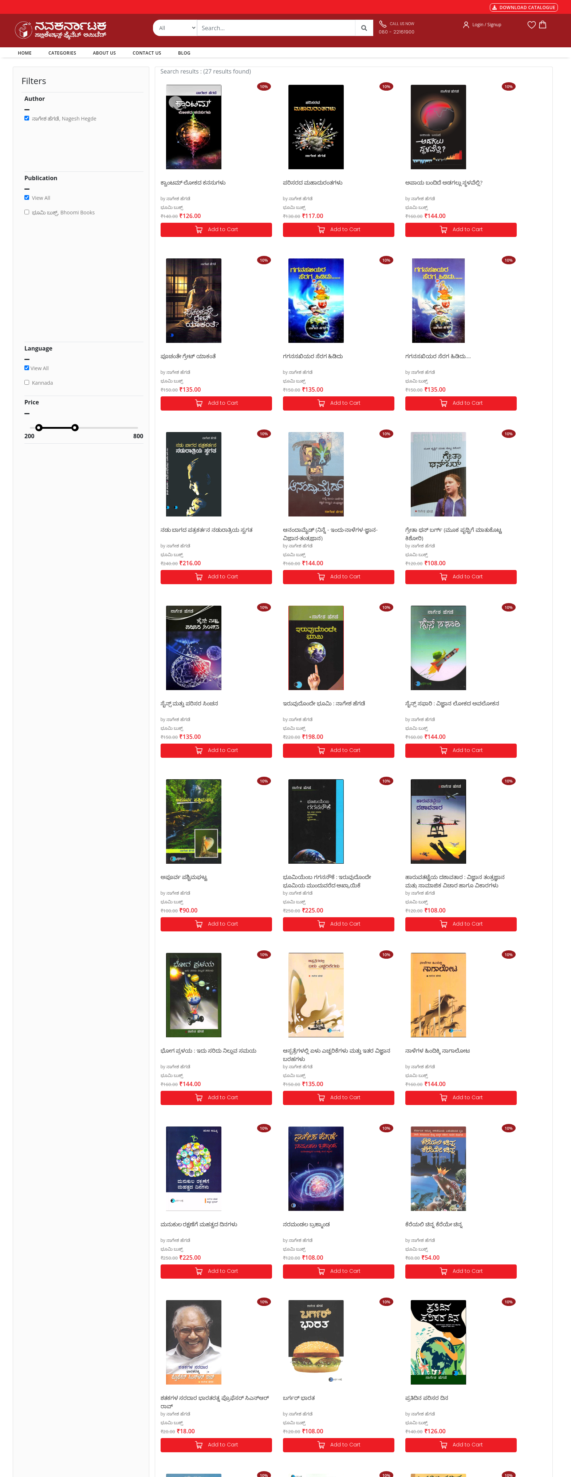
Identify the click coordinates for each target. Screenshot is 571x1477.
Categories (268, 1366)
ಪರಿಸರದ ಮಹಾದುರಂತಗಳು (289, 182)
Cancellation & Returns (180, 1383)
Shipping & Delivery (176, 1374)
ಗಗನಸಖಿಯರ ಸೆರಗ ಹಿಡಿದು (191, 356)
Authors (265, 1357)
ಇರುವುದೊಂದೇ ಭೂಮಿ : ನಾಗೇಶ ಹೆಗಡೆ (400, 529)
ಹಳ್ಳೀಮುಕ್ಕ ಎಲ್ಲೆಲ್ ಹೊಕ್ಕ (386, 1224)
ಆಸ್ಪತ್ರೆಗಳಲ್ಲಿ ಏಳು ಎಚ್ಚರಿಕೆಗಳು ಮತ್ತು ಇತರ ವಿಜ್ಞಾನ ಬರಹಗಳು (200, 880)
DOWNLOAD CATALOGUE (523, 7)
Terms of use (169, 1401)
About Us (267, 1383)
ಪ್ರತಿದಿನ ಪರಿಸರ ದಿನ (479, 1050)
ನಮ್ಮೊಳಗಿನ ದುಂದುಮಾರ (187, 1224)
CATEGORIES (62, 53)
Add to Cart (205, 229)
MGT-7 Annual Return (178, 1366)
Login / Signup (486, 24)
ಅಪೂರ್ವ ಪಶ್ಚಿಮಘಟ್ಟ (184, 703)
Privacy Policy (169, 1392)
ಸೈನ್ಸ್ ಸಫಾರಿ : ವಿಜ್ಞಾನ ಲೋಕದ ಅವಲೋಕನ (491, 533)
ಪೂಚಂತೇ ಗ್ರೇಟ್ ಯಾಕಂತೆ (486, 182)
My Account (270, 1374)
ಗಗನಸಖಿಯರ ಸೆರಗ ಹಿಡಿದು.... (293, 356)
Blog (262, 1401)
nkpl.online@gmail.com (46, 1432)
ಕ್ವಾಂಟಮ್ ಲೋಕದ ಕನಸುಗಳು (193, 182)
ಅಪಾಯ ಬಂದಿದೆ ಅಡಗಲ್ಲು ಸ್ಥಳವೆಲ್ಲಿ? (397, 182)
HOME (26, 53)
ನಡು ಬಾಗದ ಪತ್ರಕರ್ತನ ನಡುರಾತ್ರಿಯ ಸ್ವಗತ (398, 359)
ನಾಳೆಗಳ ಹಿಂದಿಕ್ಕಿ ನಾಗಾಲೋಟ (292, 876)
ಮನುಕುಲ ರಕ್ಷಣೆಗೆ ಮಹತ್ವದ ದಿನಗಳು (397, 876)
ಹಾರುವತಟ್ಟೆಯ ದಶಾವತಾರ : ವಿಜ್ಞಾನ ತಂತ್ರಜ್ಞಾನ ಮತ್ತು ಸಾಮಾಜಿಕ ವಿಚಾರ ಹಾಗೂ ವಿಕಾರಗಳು (397, 707)
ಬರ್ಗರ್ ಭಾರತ (375, 1050)
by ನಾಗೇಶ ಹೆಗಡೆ (175, 198)
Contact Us (269, 1392)
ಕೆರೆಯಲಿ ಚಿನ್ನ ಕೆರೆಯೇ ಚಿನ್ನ (189, 1050)
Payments (166, 1357)
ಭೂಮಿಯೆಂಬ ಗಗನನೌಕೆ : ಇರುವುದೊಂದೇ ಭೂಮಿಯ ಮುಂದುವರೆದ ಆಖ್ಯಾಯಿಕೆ (304, 707)
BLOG (184, 53)
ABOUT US (104, 53)
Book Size (165, 1409)
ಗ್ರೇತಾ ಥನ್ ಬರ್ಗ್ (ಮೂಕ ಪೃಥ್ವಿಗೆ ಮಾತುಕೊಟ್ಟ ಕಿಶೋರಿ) (195, 533)
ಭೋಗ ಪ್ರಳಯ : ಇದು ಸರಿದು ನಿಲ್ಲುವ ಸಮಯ (496, 707)
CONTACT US (147, 53)
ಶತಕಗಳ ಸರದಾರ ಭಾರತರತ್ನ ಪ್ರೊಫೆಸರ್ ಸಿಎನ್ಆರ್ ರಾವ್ (301, 1054)
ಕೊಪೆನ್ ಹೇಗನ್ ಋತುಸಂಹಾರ (292, 1224)
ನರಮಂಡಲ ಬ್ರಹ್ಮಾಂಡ (481, 876)
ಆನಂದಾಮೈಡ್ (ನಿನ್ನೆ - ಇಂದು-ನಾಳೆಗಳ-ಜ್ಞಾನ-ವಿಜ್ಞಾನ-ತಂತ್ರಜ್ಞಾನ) (499, 359)
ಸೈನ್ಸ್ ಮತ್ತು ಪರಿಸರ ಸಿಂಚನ (289, 529)
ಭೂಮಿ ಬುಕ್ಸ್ (172, 207)
